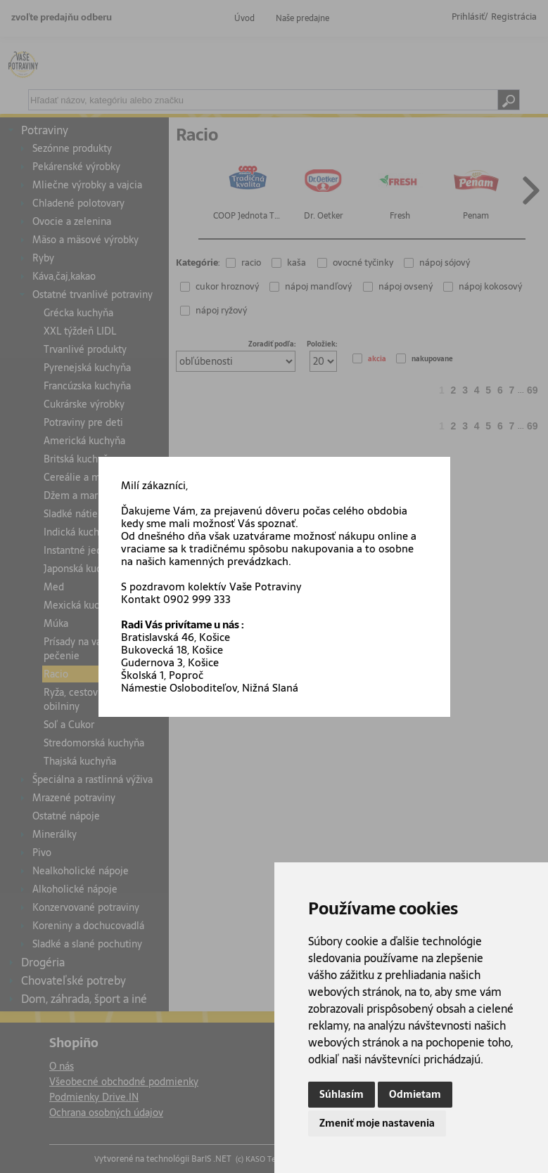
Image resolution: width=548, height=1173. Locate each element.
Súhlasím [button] (341, 1094)
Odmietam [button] (415, 1094)
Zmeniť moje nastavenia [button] (377, 1123)
